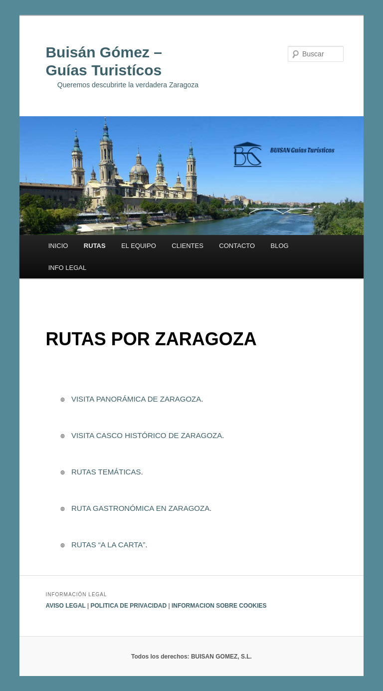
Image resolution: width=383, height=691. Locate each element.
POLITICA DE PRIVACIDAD (128, 605)
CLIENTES (187, 245)
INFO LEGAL (67, 267)
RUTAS (95, 245)
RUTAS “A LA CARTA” (107, 544)
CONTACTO (237, 245)
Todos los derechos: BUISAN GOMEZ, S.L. (191, 656)
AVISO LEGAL (66, 605)
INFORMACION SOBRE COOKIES (219, 605)
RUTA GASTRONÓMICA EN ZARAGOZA (139, 508)
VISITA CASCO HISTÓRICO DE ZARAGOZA (145, 435)
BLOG (280, 245)
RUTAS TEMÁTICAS (105, 471)
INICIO (58, 245)
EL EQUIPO (138, 245)
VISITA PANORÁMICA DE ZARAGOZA (135, 399)
